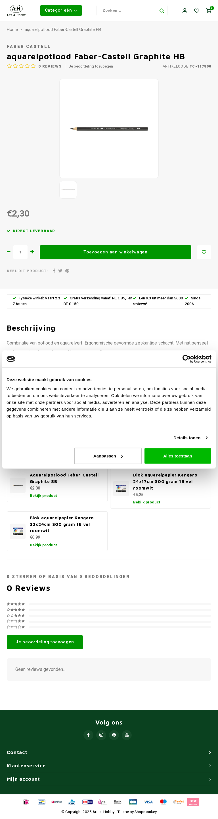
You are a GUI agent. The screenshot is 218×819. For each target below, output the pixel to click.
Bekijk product (43, 497)
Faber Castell (29, 48)
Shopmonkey (146, 813)
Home (12, 31)
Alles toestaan (177, 455)
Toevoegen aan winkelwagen (115, 253)
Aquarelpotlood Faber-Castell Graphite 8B (64, 480)
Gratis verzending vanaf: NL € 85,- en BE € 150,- (98, 302)
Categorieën (61, 11)
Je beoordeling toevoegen (91, 68)
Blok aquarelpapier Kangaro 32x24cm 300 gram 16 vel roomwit (62, 525)
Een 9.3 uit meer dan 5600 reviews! (158, 302)
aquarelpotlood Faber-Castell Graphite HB (63, 31)
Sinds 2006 (193, 302)
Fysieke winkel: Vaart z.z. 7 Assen (36, 302)
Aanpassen (108, 455)
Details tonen (186, 437)
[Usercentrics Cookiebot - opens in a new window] (186, 359)
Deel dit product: (27, 272)
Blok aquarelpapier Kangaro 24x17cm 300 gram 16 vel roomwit (165, 483)
